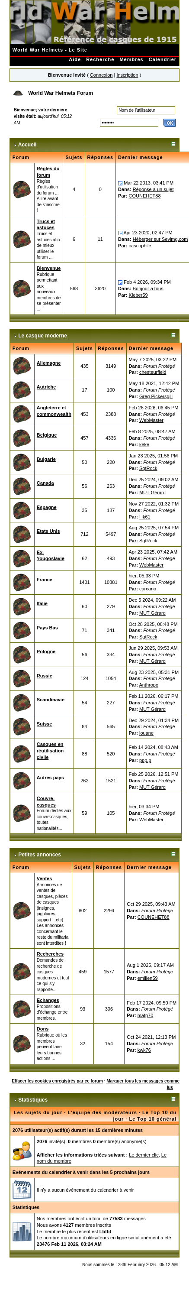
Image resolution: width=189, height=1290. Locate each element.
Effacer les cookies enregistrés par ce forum (57, 1081)
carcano (147, 588)
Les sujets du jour (38, 1112)
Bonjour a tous (148, 288)
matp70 (146, 1015)
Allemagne (49, 363)
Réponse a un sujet (153, 189)
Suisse (44, 723)
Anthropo (148, 684)
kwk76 (144, 1050)
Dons (43, 1028)
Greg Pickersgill (156, 396)
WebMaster (151, 420)
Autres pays (50, 777)
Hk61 (145, 516)
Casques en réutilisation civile (50, 751)
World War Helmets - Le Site (50, 49)
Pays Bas (47, 627)
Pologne (46, 651)
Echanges (48, 1000)
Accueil (27, 145)
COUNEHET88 (145, 195)
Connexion (101, 75)
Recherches (50, 953)
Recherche (100, 59)
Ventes (44, 878)
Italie (42, 603)
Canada (45, 483)
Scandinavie (50, 699)
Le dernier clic (143, 1154)
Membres (131, 59)
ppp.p (145, 760)
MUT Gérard (152, 492)
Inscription (127, 75)
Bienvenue (49, 268)
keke (144, 444)
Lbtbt (105, 1231)
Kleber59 (138, 295)
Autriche (46, 386)
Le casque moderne (42, 336)
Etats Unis (48, 531)
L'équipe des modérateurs (102, 1112)
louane (146, 733)
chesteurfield (152, 372)
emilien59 (148, 978)
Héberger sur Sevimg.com (160, 239)
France (44, 579)
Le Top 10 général (152, 1118)
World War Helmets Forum (60, 93)
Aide (75, 59)
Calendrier (162, 59)
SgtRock (148, 468)
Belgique (47, 435)
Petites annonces (39, 855)
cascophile (140, 245)
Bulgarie (46, 459)
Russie (44, 675)
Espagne (47, 507)
